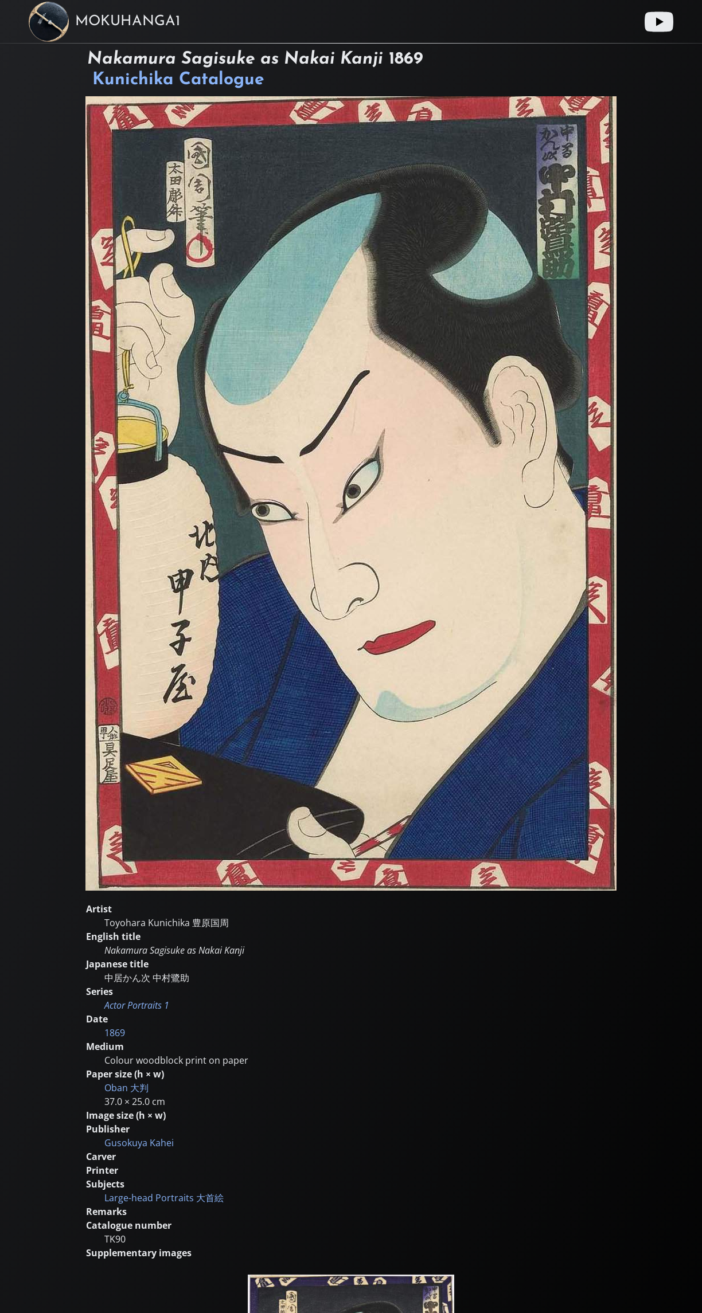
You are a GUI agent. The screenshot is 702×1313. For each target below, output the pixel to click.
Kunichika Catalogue (178, 80)
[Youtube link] (659, 21)
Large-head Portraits (164, 1198)
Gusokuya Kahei (139, 1142)
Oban (126, 1087)
